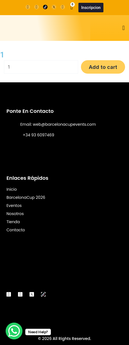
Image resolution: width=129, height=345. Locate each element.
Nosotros (15, 213)
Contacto (15, 230)
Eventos (14, 205)
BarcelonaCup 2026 (25, 197)
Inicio (11, 189)
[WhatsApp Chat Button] (14, 331)
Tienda (13, 222)
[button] (123, 28)
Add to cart (103, 67)
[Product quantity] (41, 67)
